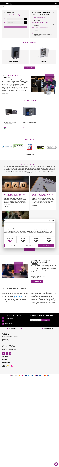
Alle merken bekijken (29, 155)
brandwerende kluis (17, 297)
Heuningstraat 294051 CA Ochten (5, 342)
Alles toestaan (46, 245)
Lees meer (6, 207)
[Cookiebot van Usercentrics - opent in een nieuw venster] (49, 221)
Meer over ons (5, 93)
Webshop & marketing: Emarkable (31, 379)
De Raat (5, 121)
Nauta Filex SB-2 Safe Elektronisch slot (27, 123)
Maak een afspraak (37, 281)
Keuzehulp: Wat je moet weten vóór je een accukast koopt (42, 195)
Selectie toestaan (29, 245)
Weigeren (13, 245)
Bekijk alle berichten (29, 249)
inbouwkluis (13, 298)
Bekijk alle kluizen (29, 68)
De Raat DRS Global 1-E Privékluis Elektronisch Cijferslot (11, 123)
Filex (23, 121)
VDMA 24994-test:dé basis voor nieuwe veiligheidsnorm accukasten (15, 195)
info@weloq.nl (5, 339)
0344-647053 (4, 338)
